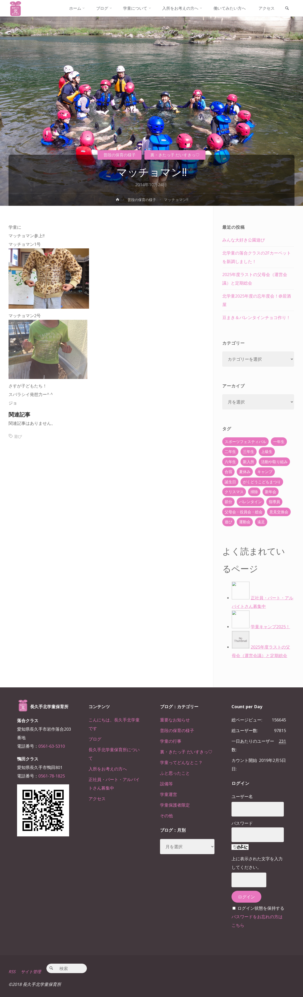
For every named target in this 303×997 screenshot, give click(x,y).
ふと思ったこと (175, 773)
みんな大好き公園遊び (243, 240)
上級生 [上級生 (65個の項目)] (266, 451)
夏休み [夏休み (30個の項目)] (244, 471)
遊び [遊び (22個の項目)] (228, 521)
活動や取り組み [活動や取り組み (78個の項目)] (274, 461)
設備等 (166, 783)
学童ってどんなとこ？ (181, 762)
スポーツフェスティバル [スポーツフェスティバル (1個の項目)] (245, 441)
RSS (12, 971)
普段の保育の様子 (117, 155)
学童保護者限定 (175, 805)
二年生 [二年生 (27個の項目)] (230, 451)
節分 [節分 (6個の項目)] (228, 501)
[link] (286, 8)
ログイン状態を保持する (260, 908)
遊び (18, 436)
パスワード (242, 823)
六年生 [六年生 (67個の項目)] (230, 461)
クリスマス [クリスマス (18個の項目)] (234, 491)
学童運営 (168, 794)
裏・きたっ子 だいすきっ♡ (176, 155)
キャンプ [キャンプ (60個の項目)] (264, 471)
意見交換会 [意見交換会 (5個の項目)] (278, 511)
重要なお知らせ (175, 720)
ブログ (95, 739)
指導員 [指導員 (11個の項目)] (274, 501)
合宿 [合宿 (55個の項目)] (228, 471)
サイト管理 (32, 971)
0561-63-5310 (51, 746)
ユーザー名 (242, 796)
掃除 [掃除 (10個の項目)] (254, 491)
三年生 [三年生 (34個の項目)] (248, 451)
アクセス (97, 798)
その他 (166, 815)
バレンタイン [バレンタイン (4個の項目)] (250, 501)
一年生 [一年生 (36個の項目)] (279, 441)
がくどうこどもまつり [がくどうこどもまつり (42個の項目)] (262, 481)
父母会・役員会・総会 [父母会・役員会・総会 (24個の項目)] (244, 511)
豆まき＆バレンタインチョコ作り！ (256, 317)
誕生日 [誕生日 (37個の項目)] (230, 481)
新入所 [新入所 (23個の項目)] (248, 461)
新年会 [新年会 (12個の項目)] (270, 491)
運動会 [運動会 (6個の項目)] (244, 521)
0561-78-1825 (51, 776)
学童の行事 (170, 741)
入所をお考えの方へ (108, 769)
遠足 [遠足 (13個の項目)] (261, 521)
